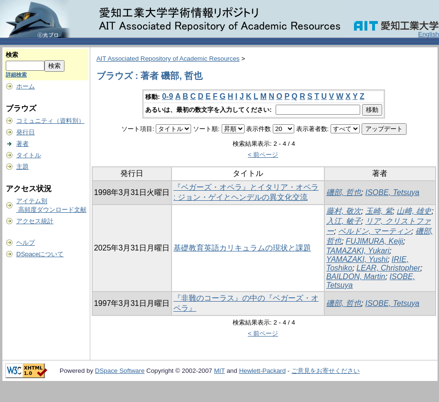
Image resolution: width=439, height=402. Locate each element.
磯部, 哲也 (343, 192)
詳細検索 (16, 74)
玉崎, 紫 (379, 211)
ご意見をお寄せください (325, 370)
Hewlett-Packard (262, 370)
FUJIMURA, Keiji (374, 241)
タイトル (28, 155)
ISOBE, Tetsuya (392, 192)
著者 (22, 143)
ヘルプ (25, 242)
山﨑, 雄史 (413, 211)
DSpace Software (120, 370)
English (428, 34)
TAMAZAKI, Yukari (357, 251)
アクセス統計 (35, 221)
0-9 (167, 96)
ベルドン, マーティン (374, 231)
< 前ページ (263, 154)
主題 (22, 166)
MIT (219, 370)
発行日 (25, 132)
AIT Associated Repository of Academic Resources (168, 58)
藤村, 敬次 (343, 211)
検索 (12, 54)
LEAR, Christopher (388, 268)
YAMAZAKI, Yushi (356, 259)
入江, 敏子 (343, 221)
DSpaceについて (40, 254)
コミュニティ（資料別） (50, 120)
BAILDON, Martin (355, 276)
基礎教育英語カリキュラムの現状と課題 (242, 248)
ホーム (25, 86)
